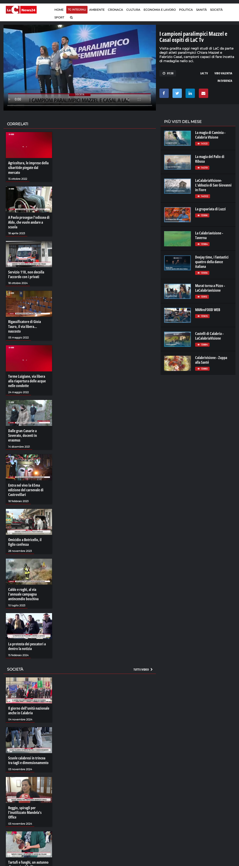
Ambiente (97, 9)
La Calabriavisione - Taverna (209, 235)
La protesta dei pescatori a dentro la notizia (27, 644)
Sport (59, 17)
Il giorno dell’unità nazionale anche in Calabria (28, 708)
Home (58, 9)
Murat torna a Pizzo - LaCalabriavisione (210, 288)
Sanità (201, 9)
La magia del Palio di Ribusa (209, 159)
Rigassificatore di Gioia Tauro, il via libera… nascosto (24, 326)
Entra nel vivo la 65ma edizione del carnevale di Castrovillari (25, 488)
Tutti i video (143, 667)
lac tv (204, 73)
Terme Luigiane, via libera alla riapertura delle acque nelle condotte (27, 380)
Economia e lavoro (160, 9)
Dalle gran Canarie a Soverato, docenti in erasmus (22, 434)
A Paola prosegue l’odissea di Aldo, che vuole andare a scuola (28, 222)
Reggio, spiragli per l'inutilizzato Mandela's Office (25, 810)
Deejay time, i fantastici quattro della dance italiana (211, 262)
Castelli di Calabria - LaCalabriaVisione (209, 336)
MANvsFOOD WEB (207, 309)
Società (216, 9)
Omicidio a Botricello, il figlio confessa (25, 540)
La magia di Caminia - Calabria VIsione (210, 135)
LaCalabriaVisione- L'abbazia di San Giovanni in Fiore (213, 185)
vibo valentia (223, 73)
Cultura (133, 9)
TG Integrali (77, 9)
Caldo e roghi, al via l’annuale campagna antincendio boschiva (23, 592)
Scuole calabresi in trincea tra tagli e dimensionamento (28, 758)
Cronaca (115, 9)
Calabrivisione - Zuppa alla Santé (211, 360)
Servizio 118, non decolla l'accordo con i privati (26, 274)
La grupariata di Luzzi (210, 209)
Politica (186, 9)
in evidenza (225, 81)
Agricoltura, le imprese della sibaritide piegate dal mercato (28, 167)
